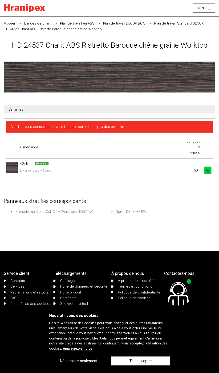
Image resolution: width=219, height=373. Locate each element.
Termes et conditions (131, 286)
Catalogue (64, 281)
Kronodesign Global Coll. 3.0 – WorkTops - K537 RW (54, 212)
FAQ (10, 298)
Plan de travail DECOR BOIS (124, 23)
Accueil (10, 23)
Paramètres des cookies (27, 304)
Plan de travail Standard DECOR (179, 23)
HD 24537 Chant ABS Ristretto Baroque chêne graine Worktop (53, 29)
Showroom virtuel (70, 304)
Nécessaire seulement (78, 361)
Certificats (65, 298)
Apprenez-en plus (78, 349)
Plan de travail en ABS (77, 23)
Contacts (14, 281)
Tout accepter (141, 361)
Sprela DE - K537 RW (131, 212)
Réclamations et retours (26, 292)
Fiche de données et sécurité (80, 286)
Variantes (15, 109)
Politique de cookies (130, 298)
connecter (41, 127)
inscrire (70, 127)
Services (14, 286)
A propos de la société (132, 281)
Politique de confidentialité (135, 292)
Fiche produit (67, 292)
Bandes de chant (37, 23)
